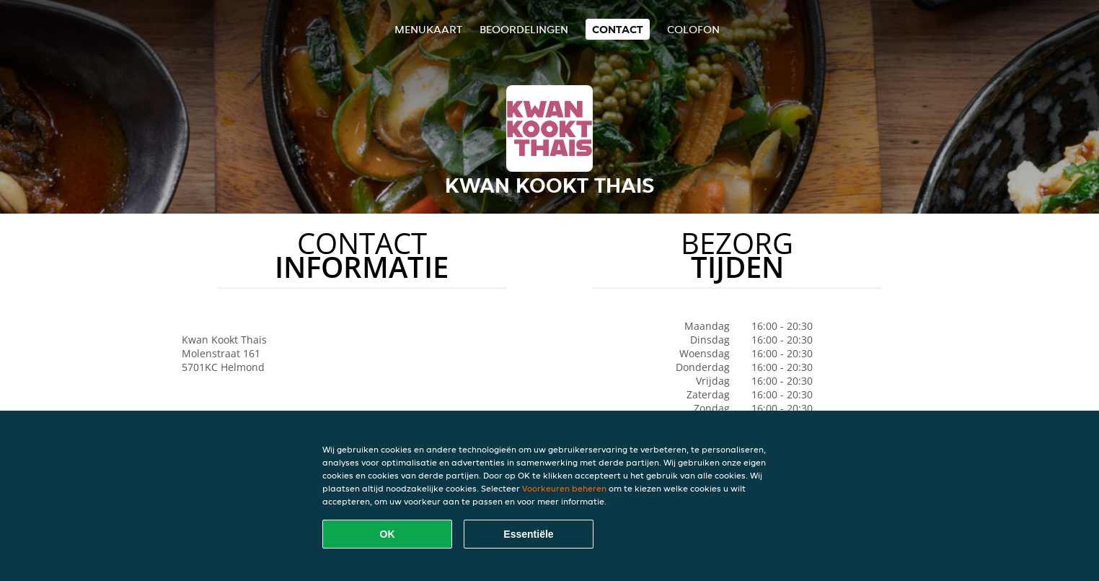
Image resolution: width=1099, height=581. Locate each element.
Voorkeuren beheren (564, 488)
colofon (693, 29)
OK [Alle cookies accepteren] (387, 534)
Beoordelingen (524, 29)
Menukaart (428, 29)
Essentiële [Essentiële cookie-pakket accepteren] (528, 534)
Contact (617, 29)
